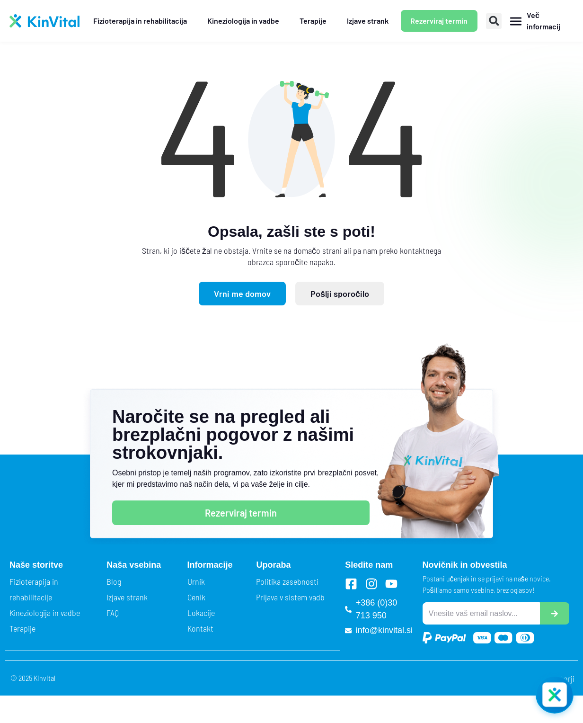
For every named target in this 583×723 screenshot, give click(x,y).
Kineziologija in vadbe (44, 612)
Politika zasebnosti (287, 581)
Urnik (196, 581)
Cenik (196, 597)
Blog (113, 581)
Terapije (22, 628)
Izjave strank (127, 597)
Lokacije (201, 612)
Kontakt (200, 628)
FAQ (112, 612)
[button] (494, 21)
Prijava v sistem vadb (290, 597)
